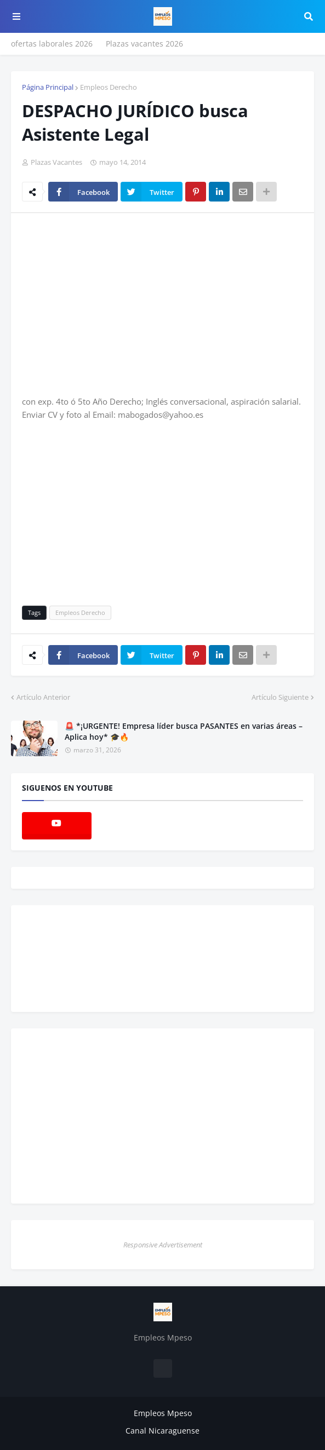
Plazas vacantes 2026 (144, 43)
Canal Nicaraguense (162, 1430)
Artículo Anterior (43, 697)
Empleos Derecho (108, 87)
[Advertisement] (114, 303)
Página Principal (47, 87)
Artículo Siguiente (280, 697)
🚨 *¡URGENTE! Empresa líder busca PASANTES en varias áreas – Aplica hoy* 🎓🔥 (184, 731)
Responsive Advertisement (162, 1245)
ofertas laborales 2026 (52, 43)
